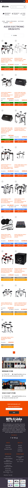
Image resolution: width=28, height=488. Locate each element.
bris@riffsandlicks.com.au (19, 374)
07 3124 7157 (5, 374)
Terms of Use (8, 456)
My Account (8, 445)
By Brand (6, 22)
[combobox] (17, 7)
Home (3, 21)
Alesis (11, 22)
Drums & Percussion (11, 21)
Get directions (19, 366)
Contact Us (20, 449)
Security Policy (8, 470)
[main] (14, 196)
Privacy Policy (8, 468)
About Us (20, 445)
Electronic (21, 21)
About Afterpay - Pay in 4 (8, 472)
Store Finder (20, 451)
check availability (7, 279)
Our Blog (20, 447)
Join (14, 412)
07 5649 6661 (6, 396)
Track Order (8, 447)
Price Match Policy (8, 463)
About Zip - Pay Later (8, 475)
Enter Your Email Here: (14, 406)
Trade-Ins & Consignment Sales (8, 466)
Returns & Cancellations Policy (8, 461)
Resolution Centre (8, 449)
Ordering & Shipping (8, 458)
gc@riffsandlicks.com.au (19, 396)
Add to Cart (7, 69)
